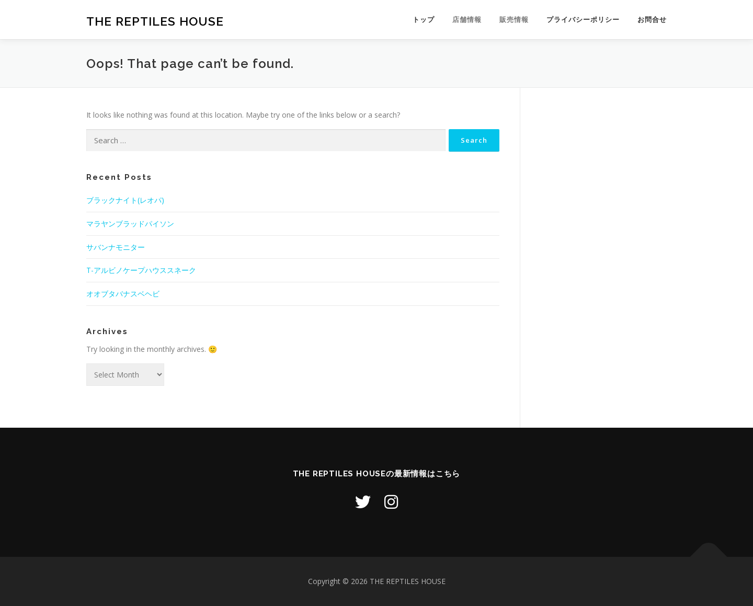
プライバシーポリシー (583, 20)
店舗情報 (467, 20)
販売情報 (514, 20)
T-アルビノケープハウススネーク (141, 270)
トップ (424, 20)
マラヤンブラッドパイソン (130, 223)
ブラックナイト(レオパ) (125, 200)
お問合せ (652, 20)
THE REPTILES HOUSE (155, 21)
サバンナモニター (115, 247)
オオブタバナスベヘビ (122, 294)
